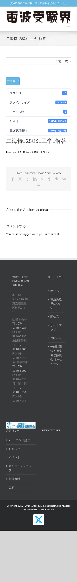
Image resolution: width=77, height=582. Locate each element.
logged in (29, 234)
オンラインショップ (20, 468)
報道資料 (14, 479)
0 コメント (46, 151)
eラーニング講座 (19, 440)
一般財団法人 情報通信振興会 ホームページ (56, 355)
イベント (14, 457)
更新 (11, 487)
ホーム (54, 291)
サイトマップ (56, 327)
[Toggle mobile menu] (69, 25)
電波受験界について (56, 304)
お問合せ (56, 338)
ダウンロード (13, 81)
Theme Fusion (46, 509)
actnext (13, 151)
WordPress (31, 509)
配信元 (54, 316)
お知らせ (14, 449)
